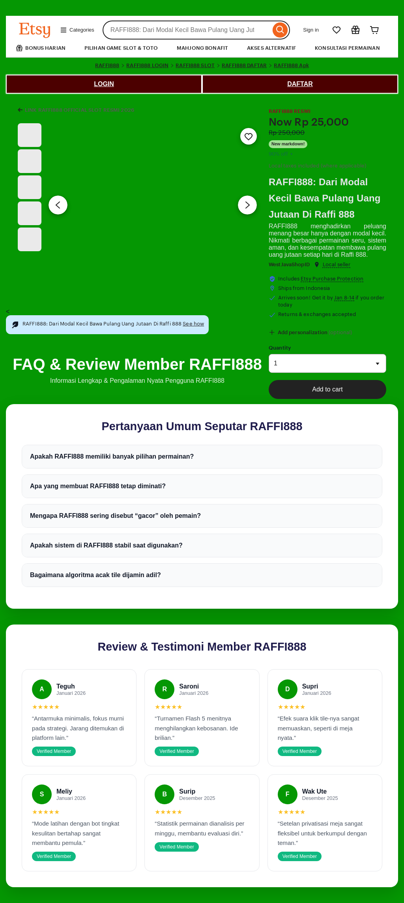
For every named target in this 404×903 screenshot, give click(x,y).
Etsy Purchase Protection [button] (332, 279)
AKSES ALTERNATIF (271, 48)
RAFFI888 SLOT (195, 65)
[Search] (280, 30)
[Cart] (374, 30)
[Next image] (247, 205)
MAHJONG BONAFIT (202, 48)
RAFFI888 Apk (291, 65)
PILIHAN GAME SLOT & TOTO (121, 48)
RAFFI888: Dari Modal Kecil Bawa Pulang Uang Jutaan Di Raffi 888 (325, 198)
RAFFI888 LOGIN (147, 65)
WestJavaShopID (289, 264)
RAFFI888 (107, 65)
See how (193, 324)
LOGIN (104, 84)
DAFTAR (300, 84)
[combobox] (187, 30)
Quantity (280, 348)
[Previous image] (58, 205)
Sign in (311, 30)
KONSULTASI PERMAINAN (347, 48)
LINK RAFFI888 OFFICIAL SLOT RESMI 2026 (79, 110)
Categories (77, 30)
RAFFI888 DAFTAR (244, 65)
